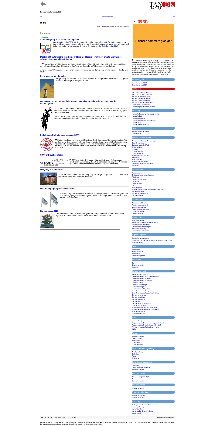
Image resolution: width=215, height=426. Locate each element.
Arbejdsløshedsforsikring (140, 203)
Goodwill (135, 149)
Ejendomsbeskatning (139, 295)
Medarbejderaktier (138, 191)
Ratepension (136, 342)
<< (41, 16)
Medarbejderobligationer (140, 193)
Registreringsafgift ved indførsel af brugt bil (146, 325)
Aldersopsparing (137, 338)
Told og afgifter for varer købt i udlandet (145, 405)
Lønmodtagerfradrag (139, 207)
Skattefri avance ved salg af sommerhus (145, 309)
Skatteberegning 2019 (110, 46)
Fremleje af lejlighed (138, 287)
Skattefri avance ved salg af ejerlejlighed (145, 293)
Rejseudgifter (136, 133)
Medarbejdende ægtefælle (140, 224)
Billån (134, 329)
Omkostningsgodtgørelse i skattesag (144, 106)
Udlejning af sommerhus (51, 169)
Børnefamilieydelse (138, 256)
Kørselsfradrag (137, 116)
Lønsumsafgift (136, 413)
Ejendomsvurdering (138, 297)
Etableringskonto (137, 213)
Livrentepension (137, 344)
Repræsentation (137, 153)
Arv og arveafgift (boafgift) (140, 377)
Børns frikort (136, 249)
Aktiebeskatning (137, 352)
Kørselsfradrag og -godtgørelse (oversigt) (145, 114)
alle (74, 417)
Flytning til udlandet (138, 395)
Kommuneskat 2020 (49, 211)
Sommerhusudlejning (139, 305)
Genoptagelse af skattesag (141, 104)
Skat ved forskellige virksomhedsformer (145, 222)
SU (133, 263)
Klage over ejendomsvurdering (142, 94)
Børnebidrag (136, 253)
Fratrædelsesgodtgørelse (140, 209)
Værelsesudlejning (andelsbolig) (142, 280)
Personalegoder (137, 173)
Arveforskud (136, 379)
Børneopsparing (137, 251)
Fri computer (136, 181)
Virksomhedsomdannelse (140, 231)
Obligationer (136, 354)
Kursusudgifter (137, 159)
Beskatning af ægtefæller (140, 238)
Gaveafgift (135, 365)
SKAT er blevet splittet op (51, 155)
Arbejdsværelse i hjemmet (140, 155)
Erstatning (135, 358)
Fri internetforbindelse (139, 179)
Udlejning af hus (137, 282)
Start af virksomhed (138, 220)
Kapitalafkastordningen (139, 229)
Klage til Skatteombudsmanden (142, 102)
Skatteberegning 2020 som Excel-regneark (59, 39)
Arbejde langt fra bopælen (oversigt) (144, 141)
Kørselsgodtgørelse (138, 118)
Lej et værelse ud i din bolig (53, 76)
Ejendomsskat (136, 301)
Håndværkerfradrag (138, 313)
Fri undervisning (137, 195)
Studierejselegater (138, 265)
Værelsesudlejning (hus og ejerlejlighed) (145, 276)
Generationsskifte (138, 381)
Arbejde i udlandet (138, 388)
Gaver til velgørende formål (141, 367)
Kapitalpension (137, 340)
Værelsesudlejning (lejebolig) (141, 278)
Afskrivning (135, 165)
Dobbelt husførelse (138, 143)
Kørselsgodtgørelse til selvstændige (144, 120)
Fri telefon (135, 177)
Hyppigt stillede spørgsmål (165, 417)
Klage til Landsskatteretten (141, 100)
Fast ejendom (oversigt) (140, 274)
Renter (134, 356)
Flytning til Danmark (138, 397)
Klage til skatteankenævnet (141, 98)
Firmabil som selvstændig (140, 124)
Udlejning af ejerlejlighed (140, 285)
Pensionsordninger (138, 336)
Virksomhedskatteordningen (141, 227)
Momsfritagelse (137, 409)
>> (174, 16)
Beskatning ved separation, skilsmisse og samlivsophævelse (152, 240)
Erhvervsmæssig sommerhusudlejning (144, 307)
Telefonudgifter (137, 147)
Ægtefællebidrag (137, 242)
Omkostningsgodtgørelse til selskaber (57, 189)
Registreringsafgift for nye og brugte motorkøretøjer (149, 323)
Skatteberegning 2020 (65, 42)
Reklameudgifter (137, 151)
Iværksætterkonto (138, 211)
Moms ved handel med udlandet (142, 411)
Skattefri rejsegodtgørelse (140, 131)
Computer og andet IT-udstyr (141, 145)
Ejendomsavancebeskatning (141, 303)
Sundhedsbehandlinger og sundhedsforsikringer (148, 189)
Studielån (135, 267)
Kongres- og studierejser (140, 161)
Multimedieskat (137, 187)
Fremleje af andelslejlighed (141, 289)
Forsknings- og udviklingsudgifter (143, 163)
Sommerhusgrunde (138, 311)
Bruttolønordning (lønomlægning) (143, 175)
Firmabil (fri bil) (137, 122)
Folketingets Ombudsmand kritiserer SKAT (59, 135)
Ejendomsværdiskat (138, 299)
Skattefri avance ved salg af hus (142, 291)
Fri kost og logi (137, 183)
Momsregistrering (138, 407)
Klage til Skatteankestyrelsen (141, 96)
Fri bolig (134, 185)
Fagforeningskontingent (140, 205)
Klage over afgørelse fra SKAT (142, 92)
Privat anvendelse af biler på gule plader (145, 327)
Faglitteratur (136, 157)
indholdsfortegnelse (108, 16)
